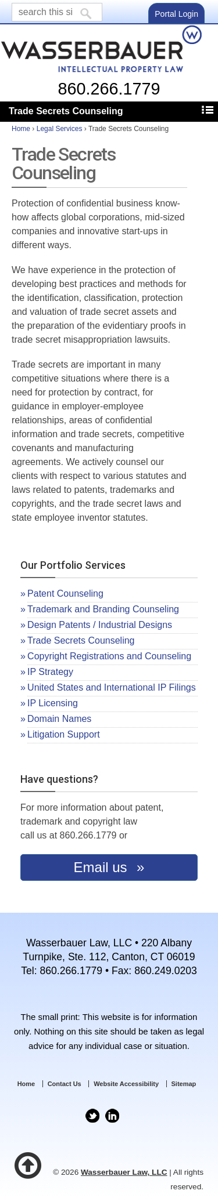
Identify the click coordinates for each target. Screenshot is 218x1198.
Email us (102, 867)
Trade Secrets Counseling (80, 640)
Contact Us (64, 1083)
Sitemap (183, 1083)
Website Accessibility (126, 1083)
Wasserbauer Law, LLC (124, 1172)
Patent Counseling (65, 593)
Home (21, 129)
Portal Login (176, 14)
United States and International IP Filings (111, 687)
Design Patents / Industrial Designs (99, 625)
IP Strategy (50, 672)
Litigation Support (63, 734)
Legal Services (60, 129)
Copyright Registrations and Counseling (109, 656)
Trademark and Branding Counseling (103, 609)
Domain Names (59, 719)
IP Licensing (52, 703)
